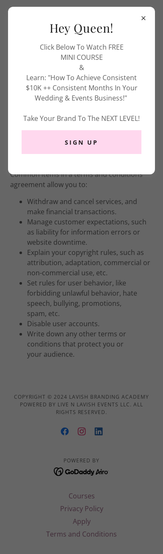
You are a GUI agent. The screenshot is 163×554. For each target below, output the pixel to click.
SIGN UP (81, 142)
